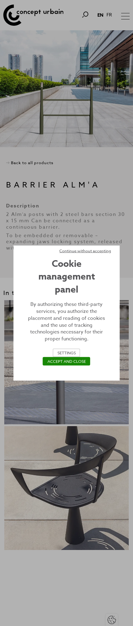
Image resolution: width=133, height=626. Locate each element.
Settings (67, 353)
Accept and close (66, 361)
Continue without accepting (85, 250)
